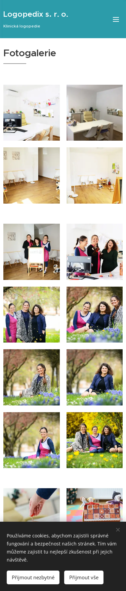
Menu (116, 19)
